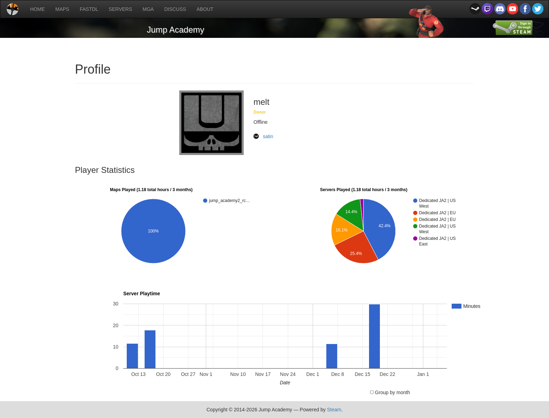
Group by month (392, 392)
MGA (148, 9)
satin (268, 136)
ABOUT (204, 9)
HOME (37, 9)
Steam (334, 409)
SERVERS (120, 9)
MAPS (62, 9)
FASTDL (89, 9)
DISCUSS (175, 9)
